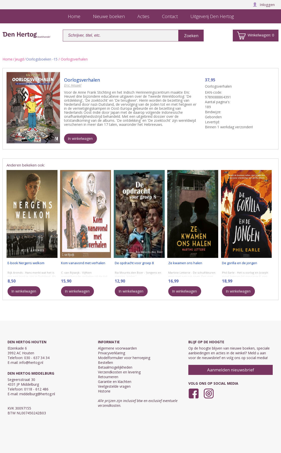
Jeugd (19, 59)
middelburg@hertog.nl (37, 393)
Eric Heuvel (72, 85)
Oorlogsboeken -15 (42, 59)
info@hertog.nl (31, 362)
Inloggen (264, 4)
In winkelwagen (80, 138)
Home (8, 59)
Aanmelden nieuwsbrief (230, 370)
